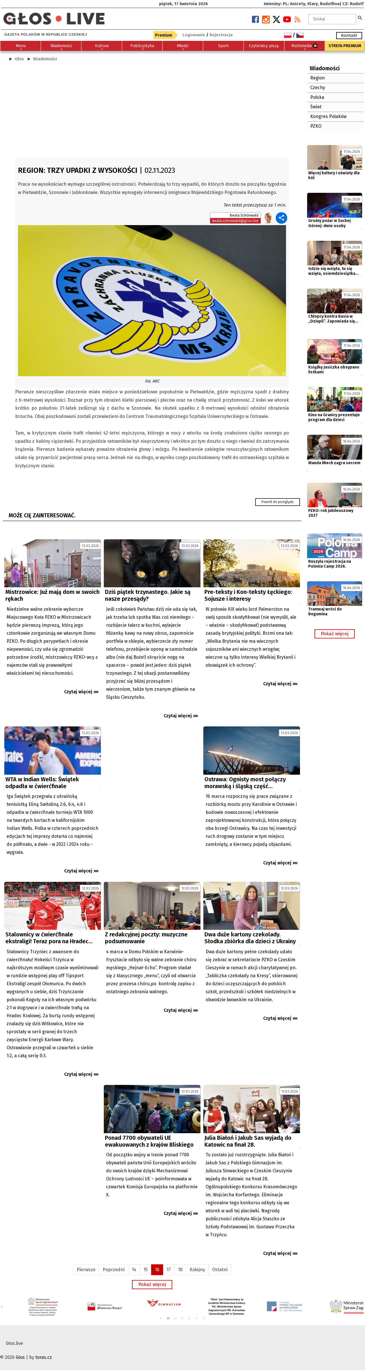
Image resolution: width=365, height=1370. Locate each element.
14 (134, 1269)
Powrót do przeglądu (277, 502)
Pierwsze (86, 1269)
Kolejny (197, 1269)
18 (180, 1269)
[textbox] (332, 19)
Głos (19, 58)
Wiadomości (45, 58)
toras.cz (43, 1357)
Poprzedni (114, 1269)
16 (157, 1269)
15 (145, 1269)
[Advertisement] (152, 112)
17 (169, 1269)
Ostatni (220, 1269)
